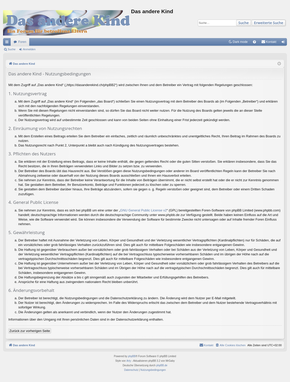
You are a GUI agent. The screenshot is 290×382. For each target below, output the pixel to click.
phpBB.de (161, 365)
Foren (22, 42)
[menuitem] (254, 42)
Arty (128, 360)
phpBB (132, 356)
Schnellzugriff (8, 43)
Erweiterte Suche (268, 22)
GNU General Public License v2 (143, 210)
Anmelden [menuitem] (284, 43)
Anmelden (29, 49)
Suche (243, 22)
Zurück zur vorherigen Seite (29, 331)
